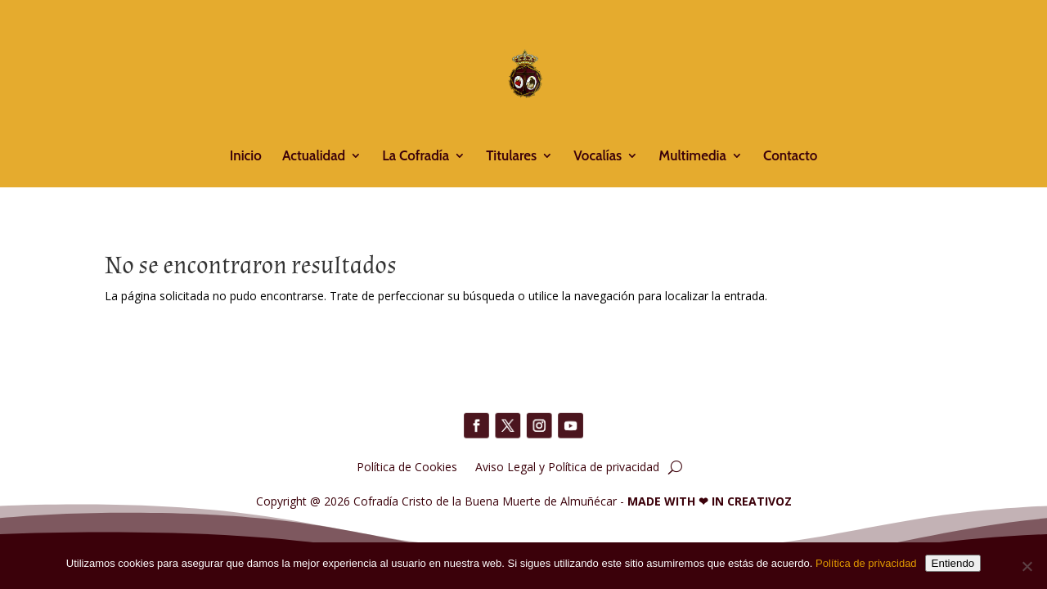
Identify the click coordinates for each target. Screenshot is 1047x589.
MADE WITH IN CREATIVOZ (709, 501)
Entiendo (953, 563)
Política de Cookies (407, 466)
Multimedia (692, 157)
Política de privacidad (866, 563)
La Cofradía (415, 157)
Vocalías (597, 157)
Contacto (790, 157)
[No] (1026, 566)
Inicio (246, 157)
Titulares (511, 157)
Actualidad (313, 157)
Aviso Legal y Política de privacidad (567, 466)
